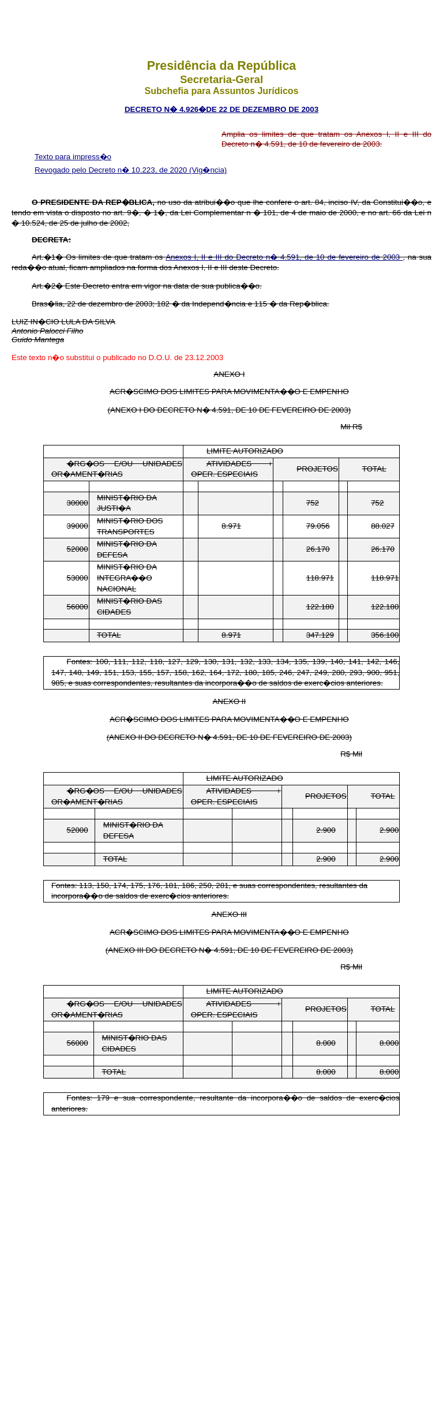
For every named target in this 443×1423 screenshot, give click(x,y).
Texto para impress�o (73, 156)
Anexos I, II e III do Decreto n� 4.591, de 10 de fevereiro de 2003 (284, 257)
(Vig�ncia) (208, 170)
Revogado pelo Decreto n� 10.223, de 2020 (112, 170)
